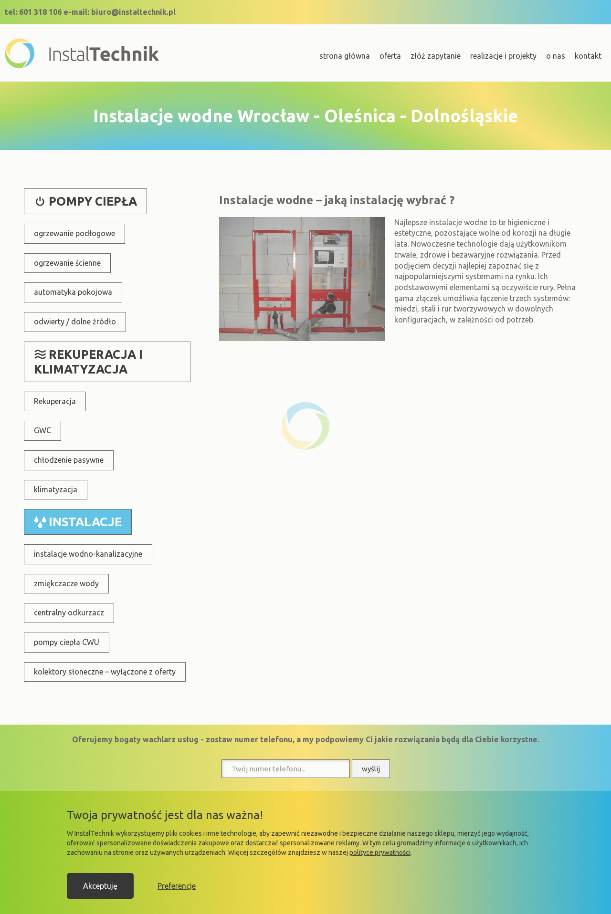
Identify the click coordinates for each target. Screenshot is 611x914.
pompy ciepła (93, 201)
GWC (42, 430)
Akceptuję (100, 886)
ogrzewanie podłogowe (74, 233)
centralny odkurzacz (69, 612)
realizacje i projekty (503, 56)
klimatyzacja (55, 489)
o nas (555, 56)
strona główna (344, 56)
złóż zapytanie (436, 56)
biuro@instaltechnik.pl (133, 12)
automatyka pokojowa (73, 292)
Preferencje (177, 886)
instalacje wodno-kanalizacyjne (88, 554)
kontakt (588, 56)
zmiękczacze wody (66, 583)
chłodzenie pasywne (69, 460)
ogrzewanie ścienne (67, 263)
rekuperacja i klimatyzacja (88, 361)
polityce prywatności (380, 852)
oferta (390, 56)
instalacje (85, 522)
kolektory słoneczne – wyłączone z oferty (105, 671)
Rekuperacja (55, 401)
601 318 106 (40, 12)
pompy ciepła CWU (66, 642)
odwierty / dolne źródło (75, 321)
